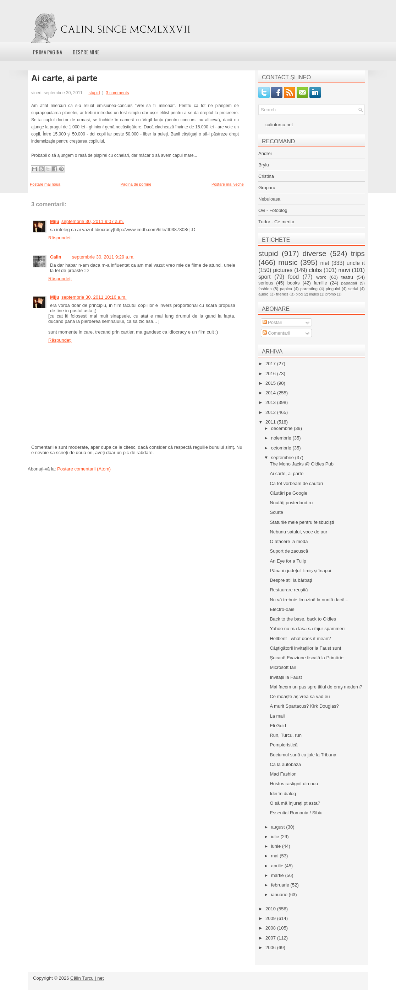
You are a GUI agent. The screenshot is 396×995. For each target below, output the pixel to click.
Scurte (276, 512)
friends (282, 294)
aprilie (278, 865)
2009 (271, 918)
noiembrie (282, 438)
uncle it (356, 263)
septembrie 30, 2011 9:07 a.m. (92, 221)
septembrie (283, 457)
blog (299, 294)
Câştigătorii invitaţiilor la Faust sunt (305, 648)
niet (324, 263)
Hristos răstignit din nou (294, 783)
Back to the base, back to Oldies (303, 619)
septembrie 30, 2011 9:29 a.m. (103, 257)
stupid (94, 92)
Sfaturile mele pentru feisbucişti (302, 522)
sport (264, 277)
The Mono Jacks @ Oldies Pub (301, 464)
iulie (276, 836)
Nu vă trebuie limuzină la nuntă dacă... (309, 599)
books (293, 283)
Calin (55, 257)
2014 (271, 392)
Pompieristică (283, 744)
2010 (271, 908)
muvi (344, 270)
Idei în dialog (283, 793)
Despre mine (86, 52)
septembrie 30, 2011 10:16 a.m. (94, 297)
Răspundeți (60, 237)
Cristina (266, 176)
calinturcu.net (279, 124)
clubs (315, 270)
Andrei (265, 153)
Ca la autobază (285, 764)
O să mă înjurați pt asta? (295, 803)
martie (278, 875)
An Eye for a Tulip (288, 561)
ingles (314, 294)
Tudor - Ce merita (276, 221)
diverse (314, 253)
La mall (277, 716)
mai (275, 855)
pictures (282, 270)
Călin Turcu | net (87, 978)
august (278, 827)
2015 (271, 383)
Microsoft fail (283, 667)
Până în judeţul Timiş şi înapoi (300, 570)
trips (358, 253)
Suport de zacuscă (289, 551)
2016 (271, 373)
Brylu (263, 164)
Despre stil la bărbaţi (291, 580)
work (321, 277)
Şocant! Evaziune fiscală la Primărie (306, 657)
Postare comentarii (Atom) (84, 469)
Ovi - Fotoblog (272, 210)
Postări (272, 322)
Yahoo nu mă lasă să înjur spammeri (307, 628)
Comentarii (276, 333)
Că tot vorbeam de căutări (296, 483)
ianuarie (280, 894)
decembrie (282, 428)
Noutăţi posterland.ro (291, 502)
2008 (271, 928)
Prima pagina (47, 52)
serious (265, 283)
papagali (349, 283)
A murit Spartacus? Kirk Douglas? (304, 706)
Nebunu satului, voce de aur (298, 531)
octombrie (282, 448)
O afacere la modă (289, 541)
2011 (271, 422)
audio (263, 294)
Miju (54, 221)
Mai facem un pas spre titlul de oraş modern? (316, 687)
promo (330, 294)
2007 (271, 938)
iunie (276, 846)
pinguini (333, 288)
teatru (347, 277)
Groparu (266, 187)
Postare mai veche (227, 184)
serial (353, 288)
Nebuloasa (269, 199)
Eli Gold (278, 725)
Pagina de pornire (136, 184)
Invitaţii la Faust (286, 677)
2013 (271, 402)
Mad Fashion (283, 774)
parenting (309, 288)
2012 (271, 412)
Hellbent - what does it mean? (300, 638)
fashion (265, 288)
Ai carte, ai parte (64, 78)
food (293, 277)
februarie (281, 885)
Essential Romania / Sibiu (296, 812)
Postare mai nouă (45, 184)
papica (286, 288)
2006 (271, 947)
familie (320, 283)
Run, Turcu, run (286, 735)
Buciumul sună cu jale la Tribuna (303, 754)
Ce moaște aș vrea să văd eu (300, 696)
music (287, 262)
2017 (271, 363)
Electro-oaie (282, 609)
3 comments (117, 92)
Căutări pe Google (288, 493)
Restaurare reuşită (289, 589)
